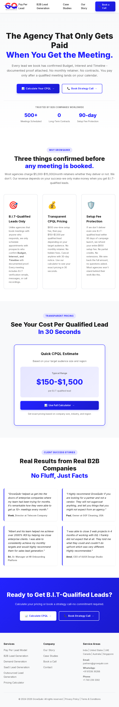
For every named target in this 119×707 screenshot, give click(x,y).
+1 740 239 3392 (91, 680)
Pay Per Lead (23, 6)
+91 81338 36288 (91, 671)
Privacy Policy (72, 699)
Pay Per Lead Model (15, 650)
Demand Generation (15, 661)
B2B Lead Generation (43, 6)
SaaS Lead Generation (16, 667)
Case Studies (67, 6)
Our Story (84, 6)
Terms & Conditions (91, 699)
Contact (47, 667)
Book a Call (50, 661)
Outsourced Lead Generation (13, 674)
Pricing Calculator (14, 682)
